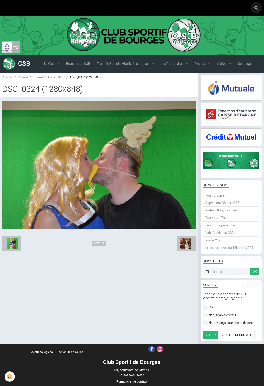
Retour (99, 243)
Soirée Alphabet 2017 (49, 77)
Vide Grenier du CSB (219, 233)
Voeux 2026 (213, 240)
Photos (200, 64)
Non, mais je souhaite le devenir (228, 322)
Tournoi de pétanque (220, 225)
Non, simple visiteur (219, 315)
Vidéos (222, 64)
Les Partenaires (172, 64)
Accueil (7, 77)
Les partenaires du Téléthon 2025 (229, 248)
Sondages (245, 64)
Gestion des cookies (69, 352)
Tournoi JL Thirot (217, 218)
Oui (208, 307)
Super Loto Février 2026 (222, 203)
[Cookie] (10, 376)
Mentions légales (42, 352)
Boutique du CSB (78, 64)
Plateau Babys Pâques (221, 210)
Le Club (49, 64)
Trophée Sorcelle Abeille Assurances (123, 64)
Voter (211, 335)
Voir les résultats (236, 335)
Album (23, 77)
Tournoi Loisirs (215, 195)
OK (255, 271)
